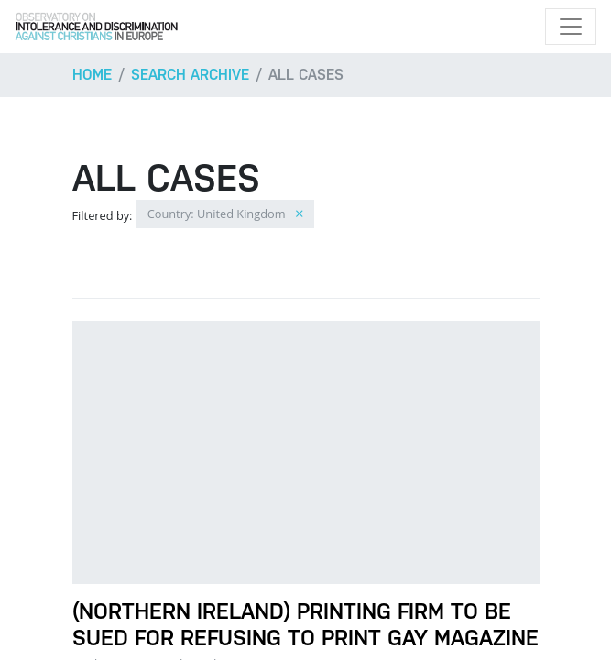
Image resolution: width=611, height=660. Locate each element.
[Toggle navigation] (570, 26)
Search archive (190, 74)
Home (92, 74)
